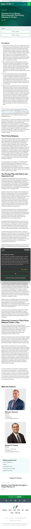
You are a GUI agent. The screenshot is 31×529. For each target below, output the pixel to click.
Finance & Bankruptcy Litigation (10, 468)
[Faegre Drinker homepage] (7, 4)
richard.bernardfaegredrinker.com (12, 418)
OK (15, 273)
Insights (18, 510)
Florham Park (13, 449)
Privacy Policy (11, 518)
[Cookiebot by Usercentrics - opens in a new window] (24, 250)
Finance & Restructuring (8, 462)
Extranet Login (17, 512)
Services (10, 510)
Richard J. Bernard (15, 31)
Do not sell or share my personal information (15, 277)
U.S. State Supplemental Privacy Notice (20, 518)
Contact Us (6, 518)
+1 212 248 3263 (8, 417)
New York (7, 415)
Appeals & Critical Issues (8, 470)
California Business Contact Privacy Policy (15, 520)
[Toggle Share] (4, 20)
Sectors (14, 510)
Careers (12, 512)
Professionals (4, 510)
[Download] (2, 20)
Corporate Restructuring (8, 466)
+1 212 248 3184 (8, 450)
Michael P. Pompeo (15, 35)
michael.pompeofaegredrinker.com (12, 451)
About (23, 510)
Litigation (5, 464)
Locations (26, 510)
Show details (24, 269)
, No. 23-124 (11, 112)
